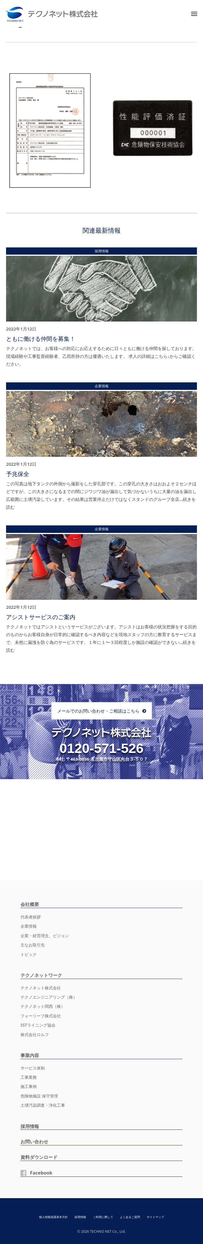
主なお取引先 (33, 945)
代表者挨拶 (31, 917)
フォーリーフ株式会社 (41, 1015)
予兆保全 (17, 474)
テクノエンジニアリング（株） (49, 997)
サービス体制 (33, 1068)
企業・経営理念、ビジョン (45, 935)
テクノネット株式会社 (41, 988)
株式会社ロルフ (35, 1034)
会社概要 (30, 904)
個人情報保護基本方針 (53, 1217)
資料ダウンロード (39, 1157)
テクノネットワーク (41, 975)
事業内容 (30, 1055)
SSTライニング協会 (38, 1025)
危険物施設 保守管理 (39, 1096)
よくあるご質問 (130, 1217)
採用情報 (30, 1126)
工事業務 (29, 1077)
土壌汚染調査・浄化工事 (43, 1105)
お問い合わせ (34, 1141)
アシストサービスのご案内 (40, 617)
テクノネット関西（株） (43, 1006)
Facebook (41, 1173)
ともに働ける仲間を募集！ (40, 339)
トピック (29, 954)
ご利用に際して (103, 1217)
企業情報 (29, 926)
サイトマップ (155, 1217)
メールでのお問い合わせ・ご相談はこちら (98, 711)
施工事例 (29, 1086)
